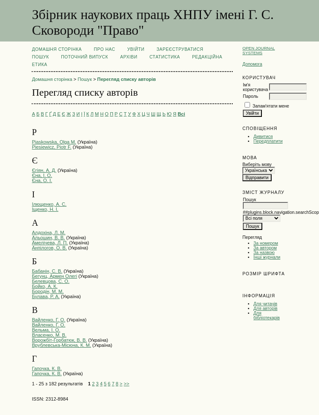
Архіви (129, 57)
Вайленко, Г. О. (48, 319)
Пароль (250, 96)
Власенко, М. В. (49, 335)
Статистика (164, 57)
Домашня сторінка (57, 49)
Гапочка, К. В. (46, 368)
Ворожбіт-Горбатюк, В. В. (59, 340)
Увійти (136, 49)
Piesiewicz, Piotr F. (51, 146)
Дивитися (263, 136)
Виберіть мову (257, 164)
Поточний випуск (84, 57)
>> (126, 383)
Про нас (105, 49)
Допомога (252, 64)
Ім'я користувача (255, 87)
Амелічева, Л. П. (50, 242)
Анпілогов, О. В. (49, 247)
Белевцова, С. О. (50, 281)
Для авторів (265, 308)
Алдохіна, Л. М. (48, 232)
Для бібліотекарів (266, 315)
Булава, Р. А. (46, 296)
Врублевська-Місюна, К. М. (61, 345)
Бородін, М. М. (47, 291)
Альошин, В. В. (48, 237)
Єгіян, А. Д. (44, 170)
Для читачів (265, 304)
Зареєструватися (180, 49)
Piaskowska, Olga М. (54, 141)
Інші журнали (266, 257)
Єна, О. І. (42, 180)
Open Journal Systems (258, 50)
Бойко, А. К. (45, 286)
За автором (265, 248)
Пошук (40, 57)
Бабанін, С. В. (47, 271)
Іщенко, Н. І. (45, 209)
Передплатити (268, 141)
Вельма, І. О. (46, 329)
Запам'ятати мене (271, 106)
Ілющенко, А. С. (49, 204)
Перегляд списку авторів (126, 79)
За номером (265, 243)
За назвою (264, 252)
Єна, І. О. (42, 175)
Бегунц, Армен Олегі (54, 276)
